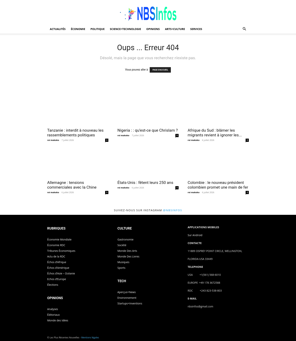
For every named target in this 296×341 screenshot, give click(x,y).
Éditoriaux (53, 314)
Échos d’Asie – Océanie (61, 273)
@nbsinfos (172, 210)
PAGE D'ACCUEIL (160, 70)
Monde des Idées (57, 320)
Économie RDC (56, 245)
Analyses (52, 309)
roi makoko (53, 140)
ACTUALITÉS (58, 29)
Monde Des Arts (127, 251)
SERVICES (196, 29)
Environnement (126, 298)
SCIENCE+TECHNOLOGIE (125, 29)
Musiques (123, 262)
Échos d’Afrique (56, 262)
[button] (244, 29)
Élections (52, 284)
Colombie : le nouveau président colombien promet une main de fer (218, 185)
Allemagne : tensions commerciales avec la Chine (71, 185)
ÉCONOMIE (78, 29)
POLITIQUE (97, 29)
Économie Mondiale (59, 239)
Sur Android (195, 235)
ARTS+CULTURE (175, 29)
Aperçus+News (126, 292)
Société (121, 245)
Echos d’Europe (56, 279)
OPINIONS (153, 29)
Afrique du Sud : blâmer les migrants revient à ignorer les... (215, 132)
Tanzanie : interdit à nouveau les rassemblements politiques (75, 132)
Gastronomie (125, 239)
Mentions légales (90, 337)
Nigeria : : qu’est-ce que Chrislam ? (147, 130)
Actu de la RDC (56, 256)
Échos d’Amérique (58, 268)
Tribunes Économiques (61, 251)
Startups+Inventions (129, 303)
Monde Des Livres (128, 256)
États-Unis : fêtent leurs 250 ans (145, 182)
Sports (121, 268)
